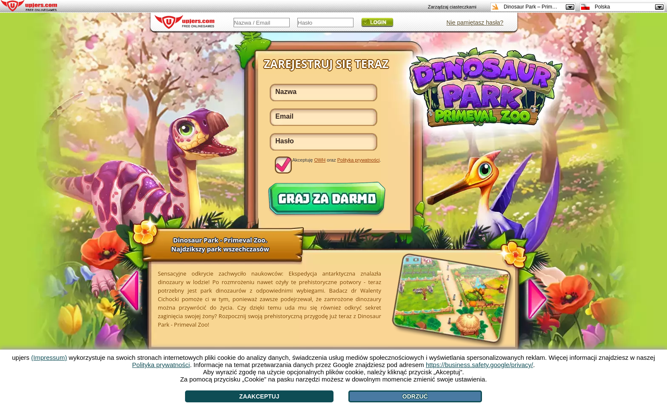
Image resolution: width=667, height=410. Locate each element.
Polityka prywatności (358, 159)
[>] (532, 297)
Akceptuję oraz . (336, 159)
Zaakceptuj (259, 396)
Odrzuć (415, 396)
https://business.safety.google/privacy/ (479, 364)
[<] (134, 291)
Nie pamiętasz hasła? (475, 22)
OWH (319, 159)
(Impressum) (49, 357)
